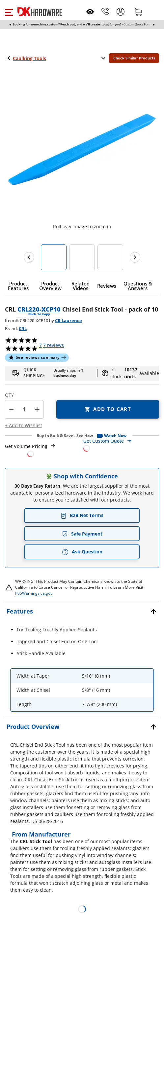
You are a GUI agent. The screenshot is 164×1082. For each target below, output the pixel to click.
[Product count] (24, 409)
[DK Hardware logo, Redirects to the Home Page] (39, 11)
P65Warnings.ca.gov (33, 593)
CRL (23, 328)
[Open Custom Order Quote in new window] (121, 444)
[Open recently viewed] (90, 12)
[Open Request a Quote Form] (30, 450)
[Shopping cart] (138, 12)
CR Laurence (68, 320)
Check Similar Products (134, 58)
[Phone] (105, 12)
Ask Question (82, 551)
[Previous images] (29, 257)
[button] (9, 11)
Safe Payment (82, 534)
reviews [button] (53, 345)
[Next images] (135, 257)
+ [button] (37, 409)
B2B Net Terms (82, 515)
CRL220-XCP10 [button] (39, 309)
